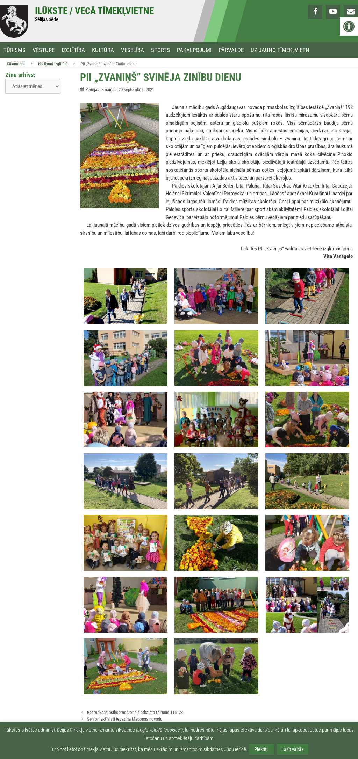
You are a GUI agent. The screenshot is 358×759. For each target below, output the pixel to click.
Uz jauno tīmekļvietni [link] (281, 50)
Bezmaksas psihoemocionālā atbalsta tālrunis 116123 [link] (135, 712)
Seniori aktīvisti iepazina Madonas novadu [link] (124, 719)
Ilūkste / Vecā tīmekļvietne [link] (94, 10)
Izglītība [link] (73, 50)
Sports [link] (160, 50)
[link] (349, 26)
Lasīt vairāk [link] (292, 749)
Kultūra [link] (103, 50)
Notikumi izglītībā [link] (53, 63)
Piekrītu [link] (261, 749)
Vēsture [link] (44, 50)
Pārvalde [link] (231, 50)
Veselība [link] (132, 50)
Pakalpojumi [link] (194, 50)
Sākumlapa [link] (16, 63)
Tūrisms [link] (14, 50)
